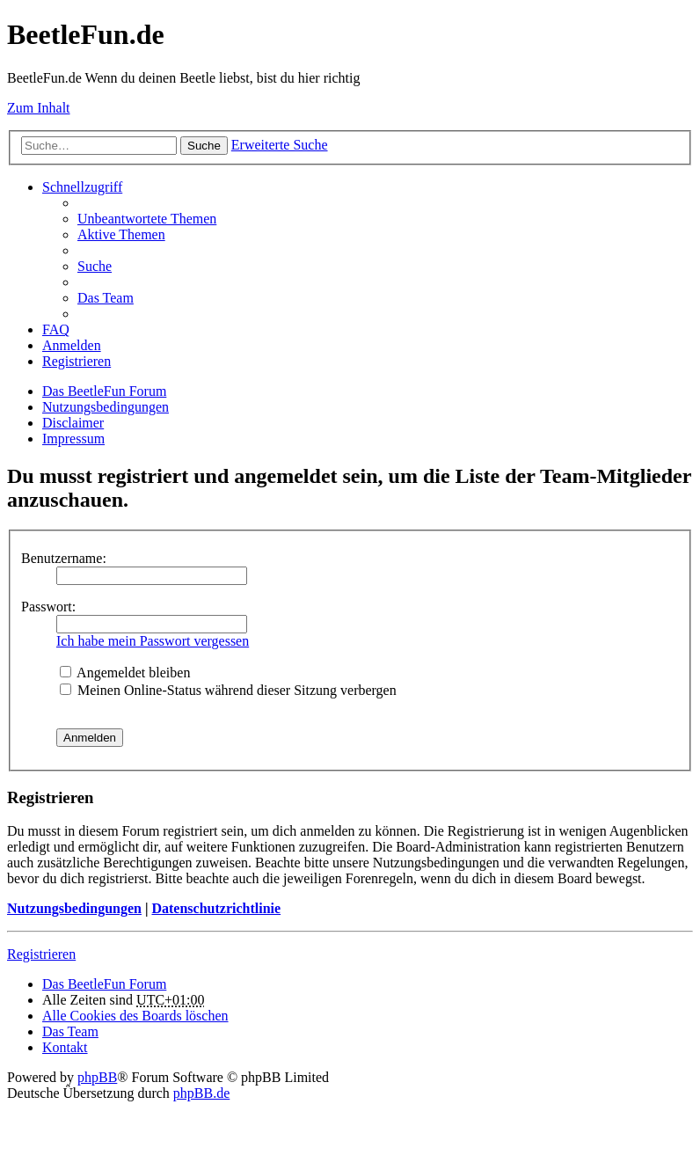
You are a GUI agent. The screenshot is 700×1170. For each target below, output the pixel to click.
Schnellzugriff (82, 186)
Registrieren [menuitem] (76, 361)
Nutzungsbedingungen (105, 406)
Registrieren (41, 954)
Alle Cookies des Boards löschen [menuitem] (135, 1015)
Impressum (73, 438)
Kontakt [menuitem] (65, 1047)
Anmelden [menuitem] (71, 345)
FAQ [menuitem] (55, 329)
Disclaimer (73, 422)
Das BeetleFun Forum (104, 391)
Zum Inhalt (38, 107)
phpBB (97, 1077)
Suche (204, 145)
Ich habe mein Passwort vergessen (152, 640)
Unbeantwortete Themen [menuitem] (146, 218)
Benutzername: (63, 558)
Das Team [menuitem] (105, 297)
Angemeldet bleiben (125, 672)
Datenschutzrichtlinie (216, 908)
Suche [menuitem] (94, 266)
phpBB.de (201, 1093)
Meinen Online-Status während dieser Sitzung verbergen (228, 690)
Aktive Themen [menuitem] (121, 234)
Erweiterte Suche (279, 144)
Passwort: (48, 606)
